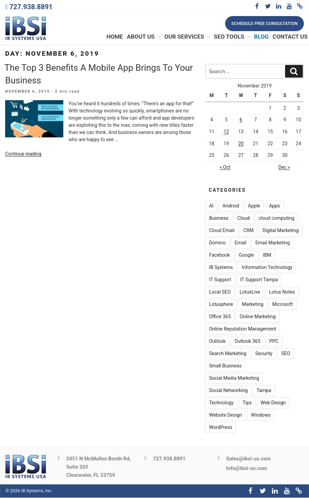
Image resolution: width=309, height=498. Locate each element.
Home (114, 37)
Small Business (225, 366)
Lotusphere (221, 305)
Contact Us (290, 37)
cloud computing (277, 218)
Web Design (273, 403)
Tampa (264, 391)
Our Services (187, 37)
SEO (285, 354)
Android (230, 206)
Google (246, 255)
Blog (261, 37)
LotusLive (250, 292)
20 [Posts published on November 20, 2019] (241, 144)
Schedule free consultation (264, 23)
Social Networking (228, 391)
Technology (221, 403)
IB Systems (221, 268)
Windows (260, 415)
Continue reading (23, 154)
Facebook (219, 255)
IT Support (220, 280)
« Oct (225, 167)
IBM (267, 255)
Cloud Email (221, 231)
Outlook (217, 342)
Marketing (252, 305)
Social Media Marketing (234, 378)
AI (211, 206)
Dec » (284, 167)
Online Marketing (257, 317)
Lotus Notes (282, 292)
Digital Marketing (280, 231)
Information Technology (267, 268)
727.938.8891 (30, 7)
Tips (247, 403)
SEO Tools (233, 37)
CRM (248, 231)
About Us (144, 37)
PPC (274, 342)
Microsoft (282, 305)
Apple (254, 206)
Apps (274, 206)
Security (263, 354)
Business (219, 218)
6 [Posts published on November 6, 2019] (241, 120)
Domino (217, 243)
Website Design (225, 415)
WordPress (220, 428)
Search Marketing (227, 354)
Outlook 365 (247, 342)
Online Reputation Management (242, 329)
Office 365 (220, 317)
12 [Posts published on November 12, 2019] (226, 132)
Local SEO (220, 292)
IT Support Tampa (259, 280)
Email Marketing (272, 243)
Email (241, 243)
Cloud (243, 218)
